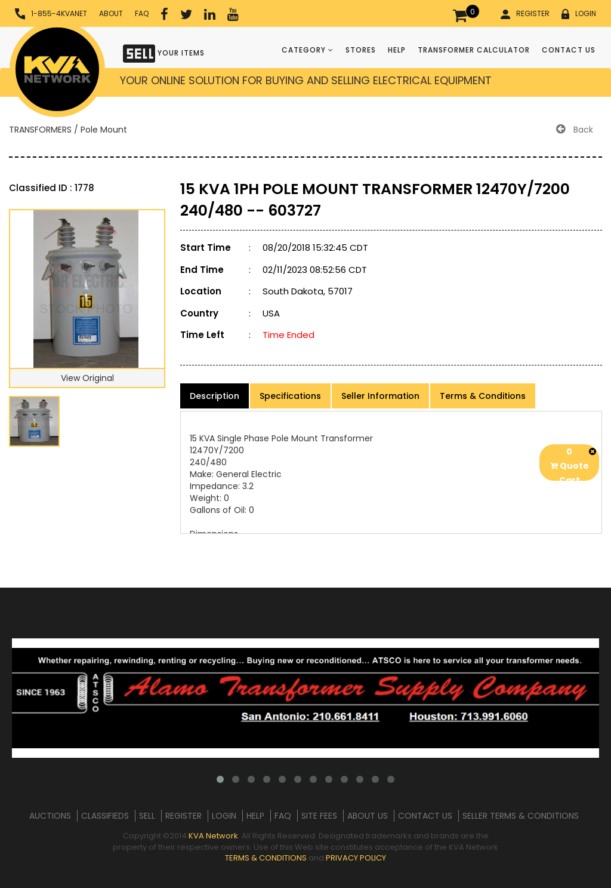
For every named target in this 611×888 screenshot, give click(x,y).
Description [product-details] (214, 396)
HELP (397, 50)
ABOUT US (367, 816)
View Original (87, 378)
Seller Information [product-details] (380, 396)
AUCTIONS (50, 816)
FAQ (142, 13)
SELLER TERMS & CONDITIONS (520, 816)
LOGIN (578, 13)
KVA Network (213, 835)
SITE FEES (319, 816)
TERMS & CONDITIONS (266, 858)
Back (574, 130)
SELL (147, 816)
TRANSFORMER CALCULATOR (474, 50)
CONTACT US (568, 50)
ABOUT (111, 13)
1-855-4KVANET (51, 14)
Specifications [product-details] (290, 396)
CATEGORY (308, 50)
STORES (360, 50)
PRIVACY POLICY (356, 858)
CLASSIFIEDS (105, 816)
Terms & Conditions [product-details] (483, 396)
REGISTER (525, 13)
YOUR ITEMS (164, 52)
